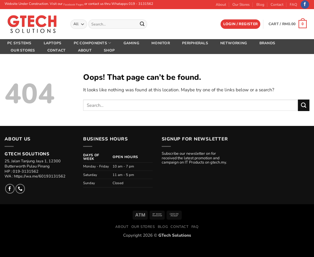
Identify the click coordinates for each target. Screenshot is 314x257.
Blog (260, 4)
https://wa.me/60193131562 (40, 176)
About (221, 4)
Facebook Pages (73, 4)
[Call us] (20, 188)
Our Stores (241, 4)
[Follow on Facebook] (305, 4)
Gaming (131, 43)
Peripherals (195, 43)
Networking (233, 43)
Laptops (53, 43)
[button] (241, 24)
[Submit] (142, 24)
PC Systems (19, 43)
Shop (109, 50)
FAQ (293, 4)
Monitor (160, 43)
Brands (267, 43)
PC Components (92, 43)
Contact (277, 4)
